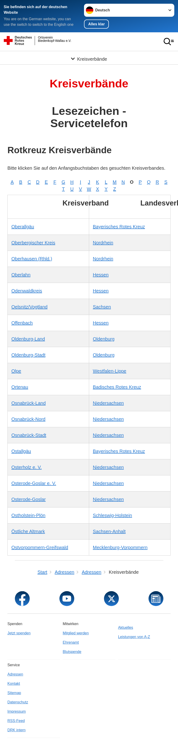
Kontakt (13, 683)
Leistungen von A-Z (134, 637)
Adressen (15, 674)
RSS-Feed (16, 720)
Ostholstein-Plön (28, 515)
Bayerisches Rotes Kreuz (119, 226)
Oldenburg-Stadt (28, 354)
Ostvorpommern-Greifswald (39, 547)
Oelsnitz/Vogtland (29, 306)
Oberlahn (20, 274)
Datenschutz (17, 702)
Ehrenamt (71, 642)
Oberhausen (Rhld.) (31, 258)
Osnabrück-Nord (28, 418)
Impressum (16, 711)
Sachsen (102, 306)
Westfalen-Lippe (109, 370)
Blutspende (72, 651)
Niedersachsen (108, 402)
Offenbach (22, 322)
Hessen (101, 274)
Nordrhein (103, 242)
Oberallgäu (22, 226)
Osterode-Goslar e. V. (33, 483)
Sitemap (14, 693)
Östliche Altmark (28, 531)
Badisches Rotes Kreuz (117, 386)
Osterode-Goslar (28, 499)
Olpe (16, 370)
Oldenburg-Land (28, 338)
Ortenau (19, 386)
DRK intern (16, 730)
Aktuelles (125, 627)
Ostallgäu (21, 451)
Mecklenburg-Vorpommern (120, 547)
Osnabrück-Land (28, 402)
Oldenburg (103, 338)
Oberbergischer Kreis (33, 242)
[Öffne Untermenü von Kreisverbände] (89, 56)
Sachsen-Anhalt (109, 531)
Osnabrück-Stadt (28, 434)
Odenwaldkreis (26, 290)
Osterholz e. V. (26, 467)
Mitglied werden (76, 633)
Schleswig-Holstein (112, 515)
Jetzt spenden (19, 633)
